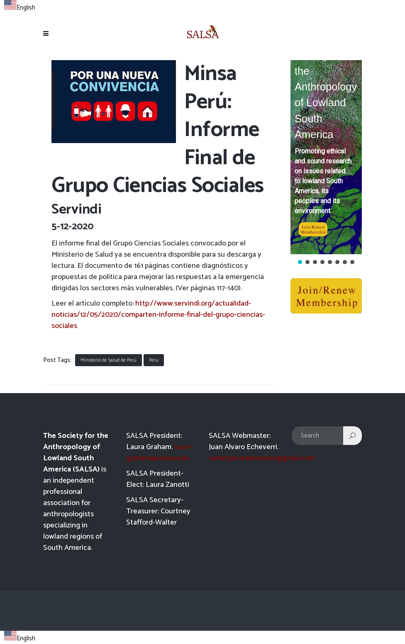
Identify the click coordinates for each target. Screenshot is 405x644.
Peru (154, 360)
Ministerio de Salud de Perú (109, 360)
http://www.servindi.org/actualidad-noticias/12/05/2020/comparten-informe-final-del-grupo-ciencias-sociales (158, 314)
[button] (326, 157)
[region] (326, 163)
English (19, 7)
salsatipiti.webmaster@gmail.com (262, 458)
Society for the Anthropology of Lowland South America (326, 94)
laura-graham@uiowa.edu (159, 452)
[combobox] (19, 6)
